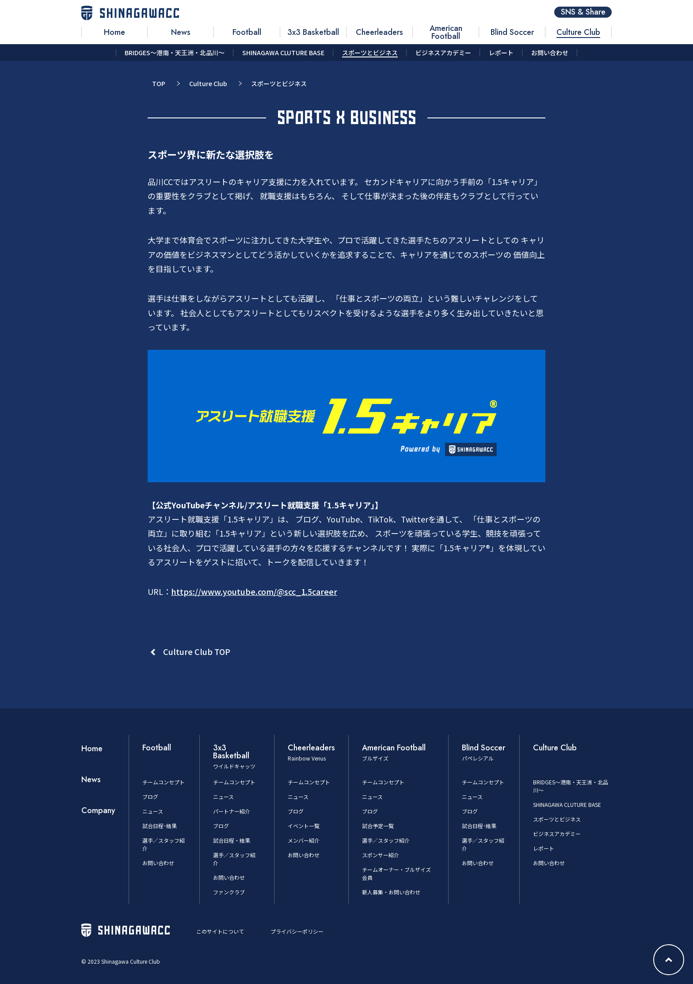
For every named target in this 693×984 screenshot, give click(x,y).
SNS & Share (583, 12)
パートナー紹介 (231, 811)
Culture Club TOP (196, 651)
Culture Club (208, 83)
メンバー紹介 (304, 840)
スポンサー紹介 (380, 855)
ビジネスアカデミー (557, 833)
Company (98, 810)
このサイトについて (220, 931)
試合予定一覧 (378, 825)
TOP (158, 83)
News (91, 779)
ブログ (150, 796)
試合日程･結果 (159, 825)
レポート (543, 848)
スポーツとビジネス (557, 819)
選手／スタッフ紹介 (386, 840)
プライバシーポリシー (297, 931)
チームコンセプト (163, 782)
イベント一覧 (304, 825)
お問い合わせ (158, 863)
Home (92, 748)
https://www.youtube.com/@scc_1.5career (254, 591)
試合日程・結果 (231, 840)
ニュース (152, 811)
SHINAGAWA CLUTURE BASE (567, 804)
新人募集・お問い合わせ (391, 892)
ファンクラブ (229, 892)
